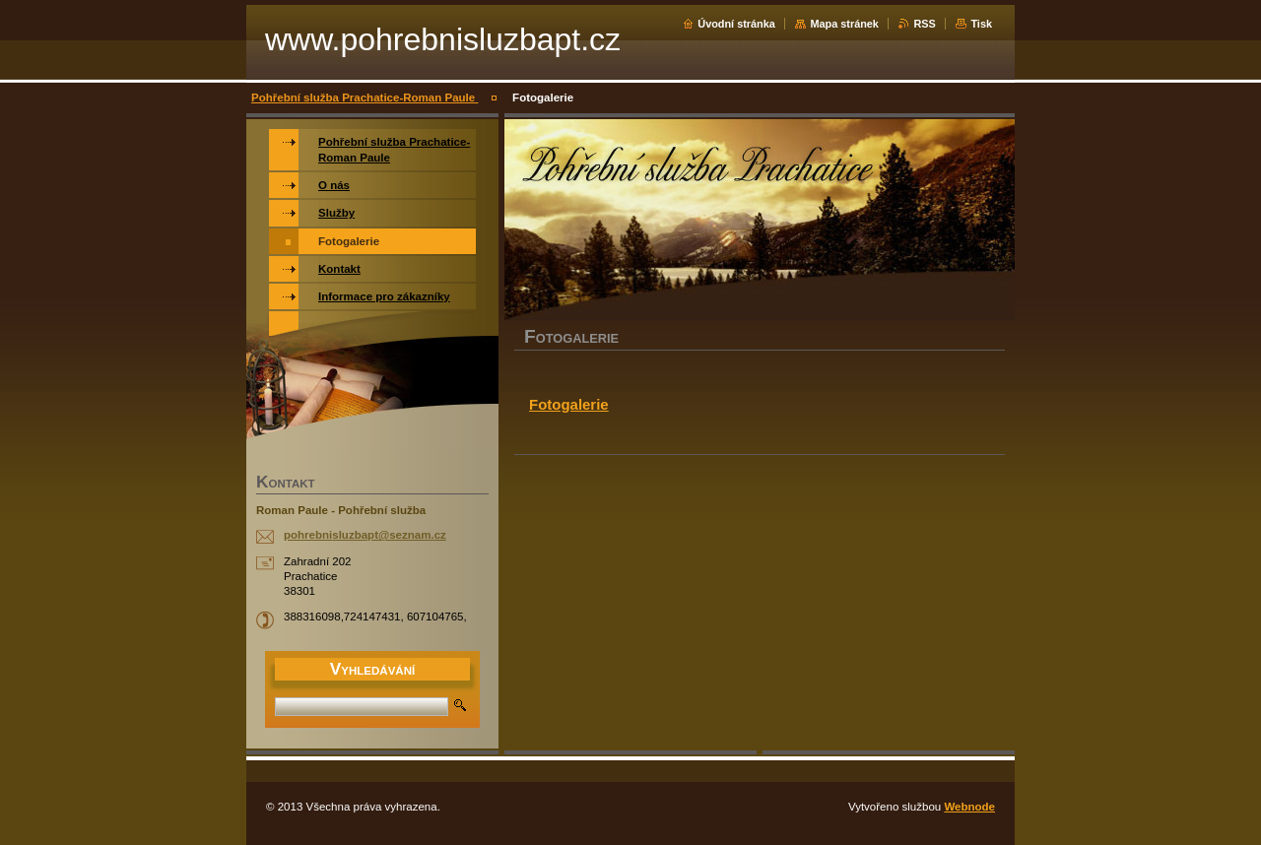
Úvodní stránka (736, 24)
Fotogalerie (569, 404)
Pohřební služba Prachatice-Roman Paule (364, 97)
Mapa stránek (844, 24)
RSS (924, 24)
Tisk (981, 24)
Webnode (969, 806)
